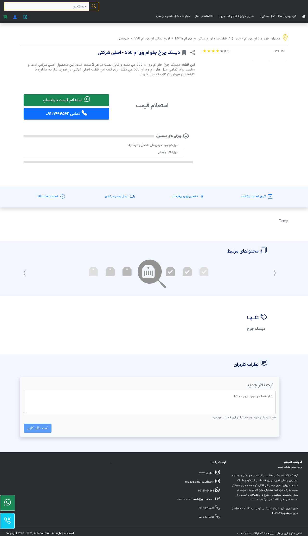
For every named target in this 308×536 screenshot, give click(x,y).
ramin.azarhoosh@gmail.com (198, 499)
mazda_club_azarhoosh (202, 481)
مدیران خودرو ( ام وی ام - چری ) (236, 16)
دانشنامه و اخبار (204, 16)
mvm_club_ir (209, 472)
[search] (46, 6)
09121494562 (209, 490)
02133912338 (209, 516)
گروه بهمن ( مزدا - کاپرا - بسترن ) (278, 16)
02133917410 (209, 507)
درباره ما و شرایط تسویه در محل (173, 16)
